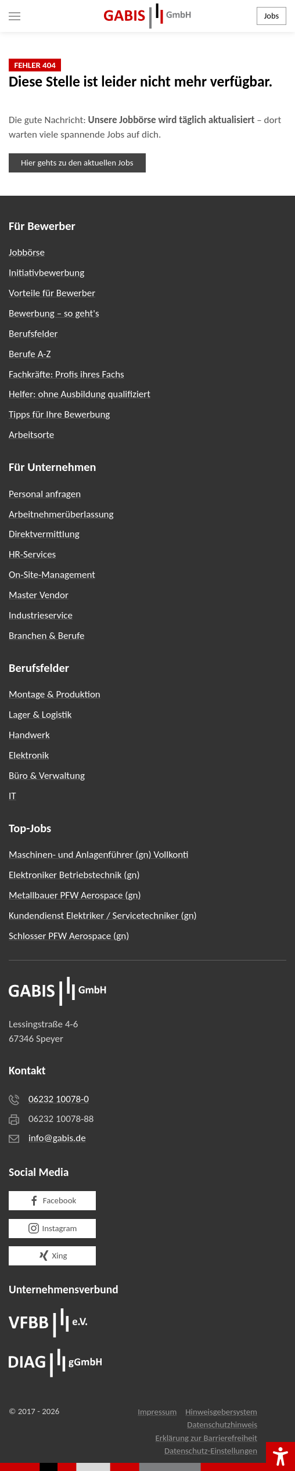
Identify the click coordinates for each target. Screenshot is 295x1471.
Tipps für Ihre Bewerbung (59, 414)
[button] (14, 16)
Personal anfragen (45, 494)
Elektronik (29, 755)
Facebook (52, 1201)
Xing (52, 1255)
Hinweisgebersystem (221, 1412)
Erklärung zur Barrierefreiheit (206, 1438)
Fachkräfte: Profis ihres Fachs (66, 374)
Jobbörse (27, 252)
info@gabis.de (57, 1138)
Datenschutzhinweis (222, 1424)
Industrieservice (41, 615)
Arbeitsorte (31, 435)
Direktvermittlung (44, 534)
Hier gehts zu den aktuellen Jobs (77, 162)
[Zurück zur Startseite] (147, 16)
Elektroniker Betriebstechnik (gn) (74, 875)
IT (12, 796)
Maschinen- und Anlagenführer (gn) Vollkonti (99, 854)
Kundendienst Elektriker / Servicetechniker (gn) (103, 915)
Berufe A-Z (30, 354)
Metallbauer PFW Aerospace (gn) (75, 895)
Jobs (271, 15)
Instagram (52, 1228)
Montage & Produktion (54, 694)
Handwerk (29, 735)
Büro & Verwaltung (47, 775)
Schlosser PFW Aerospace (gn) (69, 936)
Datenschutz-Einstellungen (210, 1450)
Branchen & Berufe (46, 636)
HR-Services (32, 554)
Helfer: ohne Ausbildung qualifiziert (79, 394)
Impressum (157, 1412)
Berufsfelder (33, 334)
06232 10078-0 (58, 1099)
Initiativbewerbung (46, 273)
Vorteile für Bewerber (52, 293)
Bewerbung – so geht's (54, 313)
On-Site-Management (52, 575)
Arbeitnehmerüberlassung (61, 514)
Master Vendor (39, 595)
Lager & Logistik (40, 714)
